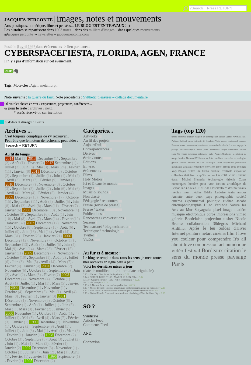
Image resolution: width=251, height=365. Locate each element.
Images (91, 188)
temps (174, 137)
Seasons (90, 222)
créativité (226, 170)
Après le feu (202, 228)
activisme (188, 166)
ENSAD (203, 188)
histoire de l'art (196, 162)
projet (219, 166)
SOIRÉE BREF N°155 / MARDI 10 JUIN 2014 (113, 277)
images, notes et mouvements (109, 18)
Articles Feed (93, 320)
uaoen (182, 145)
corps (211, 214)
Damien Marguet (194, 137)
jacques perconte (20, 34)
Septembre (69, 159)
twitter (191, 170)
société (241, 197)
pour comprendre (214, 239)
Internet (178, 233)
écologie (241, 166)
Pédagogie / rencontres (102, 201)
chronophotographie (187, 205)
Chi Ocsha (203, 170)
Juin (25, 167)
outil (211, 154)
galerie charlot (179, 162)
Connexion (91, 342)
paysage (236, 257)
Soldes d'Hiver (232, 228)
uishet (228, 219)
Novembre (46, 184)
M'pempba (96, 282)
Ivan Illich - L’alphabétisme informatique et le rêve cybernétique (121, 290)
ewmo (190, 141)
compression (205, 244)
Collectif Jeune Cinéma (231, 175)
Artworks (92, 136)
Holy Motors (93, 179)
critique (243, 149)
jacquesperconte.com (73, 34)
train (231, 192)
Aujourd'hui (94, 145)
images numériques (229, 149)
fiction (220, 184)
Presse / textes (102, 209)
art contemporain (210, 137)
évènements (53, 47)
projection (213, 219)
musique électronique (188, 214)
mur (186, 192)
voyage (240, 145)
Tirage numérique (189, 154)
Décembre (45, 159)
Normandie (214, 149)
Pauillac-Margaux (187, 149)
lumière (193, 183)
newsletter (45, 34)
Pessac (222, 137)
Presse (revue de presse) (102, 205)
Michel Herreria (193, 179)
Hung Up (176, 154)
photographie (224, 197)
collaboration (197, 223)
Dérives (90, 153)
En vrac (89, 166)
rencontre (199, 166)
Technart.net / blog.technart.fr (107, 227)
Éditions (90, 162)
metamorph (49, 85)
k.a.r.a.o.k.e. (189, 188)
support (224, 141)
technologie (215, 179)
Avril (10, 180)
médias (196, 192)
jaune (206, 149)
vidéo (177, 250)
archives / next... (42, 108)
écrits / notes (97, 158)
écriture (215, 170)
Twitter (39, 122)
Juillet (9, 167)
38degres (220, 223)
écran (175, 179)
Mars (55, 167)
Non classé (92, 196)
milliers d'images (101, 30)
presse (217, 257)
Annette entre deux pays (192, 197)
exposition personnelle (235, 162)
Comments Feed (95, 325)
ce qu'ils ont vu (205, 175)
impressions (226, 214)
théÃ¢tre (189, 175)
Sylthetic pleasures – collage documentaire (115, 97)
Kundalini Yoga (213, 141)
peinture (193, 233)
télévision (210, 166)
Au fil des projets (109, 141)
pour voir (207, 184)
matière (240, 209)
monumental (192, 145)
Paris (178, 263)
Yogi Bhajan (179, 170)
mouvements (150, 30)
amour (241, 192)
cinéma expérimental (188, 201)
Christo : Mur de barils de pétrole (106, 274)
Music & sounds (97, 192)
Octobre (71, 171)
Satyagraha (203, 210)
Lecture (232, 145)
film (230, 233)
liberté (199, 149)
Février (32, 163)
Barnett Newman (233, 137)
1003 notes (63, 30)
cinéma (219, 233)
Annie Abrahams (223, 154)
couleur (188, 239)
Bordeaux (212, 250)
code (233, 166)
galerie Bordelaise (187, 219)
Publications (93, 214)
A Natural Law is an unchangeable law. (109, 285)
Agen (34, 85)
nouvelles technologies (235, 158)
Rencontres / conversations (104, 218)
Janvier (19, 171)
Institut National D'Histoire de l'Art (196, 158)
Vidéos (91, 240)
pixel (217, 210)
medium (218, 158)
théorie (230, 179)
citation (232, 250)
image (227, 210)
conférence (203, 145)
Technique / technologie (103, 231)
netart (206, 233)
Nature (234, 205)
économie (182, 137)
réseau (226, 166)
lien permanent (78, 47)
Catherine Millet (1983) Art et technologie (111, 279)
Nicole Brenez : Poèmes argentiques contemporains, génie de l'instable (124, 287)
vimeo (241, 214)
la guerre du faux (41, 97)
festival (192, 250)
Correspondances (97, 149)
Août (15, 163)
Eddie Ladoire (215, 192)
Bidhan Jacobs (234, 201)
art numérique (232, 244)
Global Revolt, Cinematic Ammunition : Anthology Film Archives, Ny (124, 293)
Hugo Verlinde (215, 205)
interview (203, 154)
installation (177, 166)
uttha (219, 162)
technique (210, 162)
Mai (18, 159)
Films (88, 175)
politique (213, 201)
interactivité (199, 141)
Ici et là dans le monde (108, 184)
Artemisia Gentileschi (218, 145)
